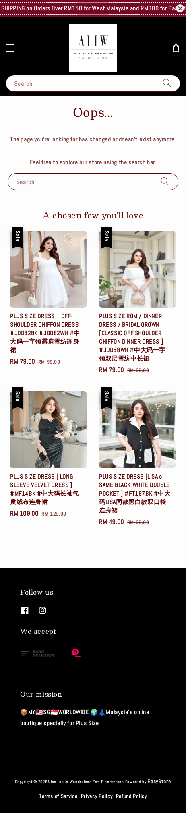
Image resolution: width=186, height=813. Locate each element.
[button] (10, 48)
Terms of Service (58, 796)
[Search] (167, 83)
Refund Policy (131, 796)
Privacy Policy (97, 796)
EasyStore (159, 781)
